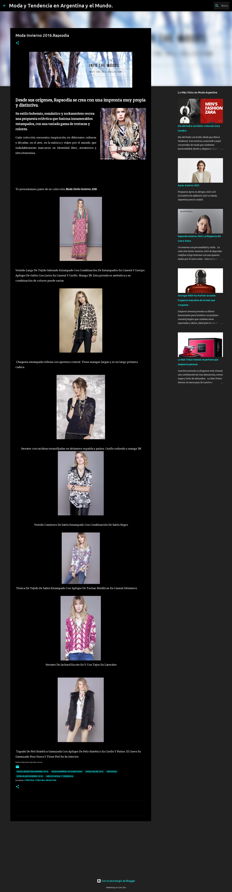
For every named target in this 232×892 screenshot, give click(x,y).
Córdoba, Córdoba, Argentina (40, 780)
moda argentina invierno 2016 (32, 771)
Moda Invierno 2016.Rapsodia (67, 771)
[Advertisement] (80, 848)
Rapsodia (112, 771)
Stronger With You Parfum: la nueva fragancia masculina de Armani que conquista (196, 300)
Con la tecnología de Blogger (116, 880)
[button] (17, 43)
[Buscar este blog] (212, 6)
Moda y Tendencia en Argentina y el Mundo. (61, 5)
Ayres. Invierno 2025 (188, 185)
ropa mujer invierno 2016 (30, 776)
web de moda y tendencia (59, 776)
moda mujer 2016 (94, 771)
